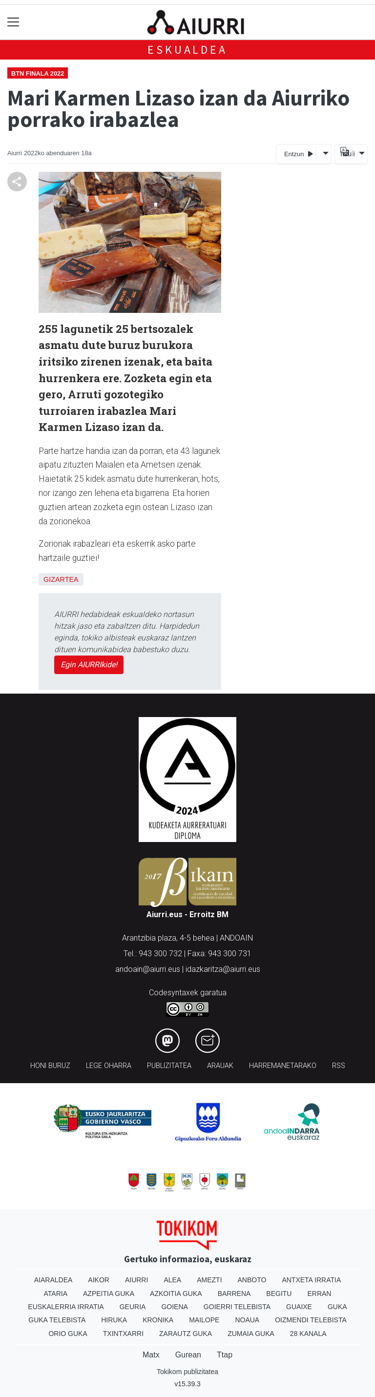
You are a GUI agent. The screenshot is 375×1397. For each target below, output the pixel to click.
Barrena (234, 1293)
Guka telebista (56, 1320)
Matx (151, 1355)
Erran (319, 1293)
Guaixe (299, 1307)
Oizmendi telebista (311, 1320)
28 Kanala (308, 1333)
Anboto (252, 1280)
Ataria (56, 1293)
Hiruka (114, 1320)
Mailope (204, 1320)
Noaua (247, 1320)
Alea (172, 1280)
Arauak (220, 1066)
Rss (338, 1066)
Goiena (174, 1307)
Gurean (188, 1355)
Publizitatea (169, 1066)
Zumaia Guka (251, 1333)
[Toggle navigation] (13, 22)
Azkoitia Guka (176, 1293)
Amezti (209, 1280)
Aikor (98, 1280)
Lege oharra (108, 1066)
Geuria (133, 1307)
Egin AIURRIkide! (89, 664)
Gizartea (61, 579)
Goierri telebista (237, 1307)
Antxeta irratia (311, 1280)
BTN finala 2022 (37, 73)
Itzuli (346, 154)
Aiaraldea (53, 1280)
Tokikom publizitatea (187, 1372)
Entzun (298, 153)
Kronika (158, 1320)
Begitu (279, 1293)
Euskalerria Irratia (66, 1307)
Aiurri (136, 1280)
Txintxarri (123, 1333)
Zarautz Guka (185, 1333)
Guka (337, 1307)
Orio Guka (67, 1333)
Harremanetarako (282, 1066)
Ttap (224, 1355)
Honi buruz (50, 1066)
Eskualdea (187, 49)
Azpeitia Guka (108, 1293)
